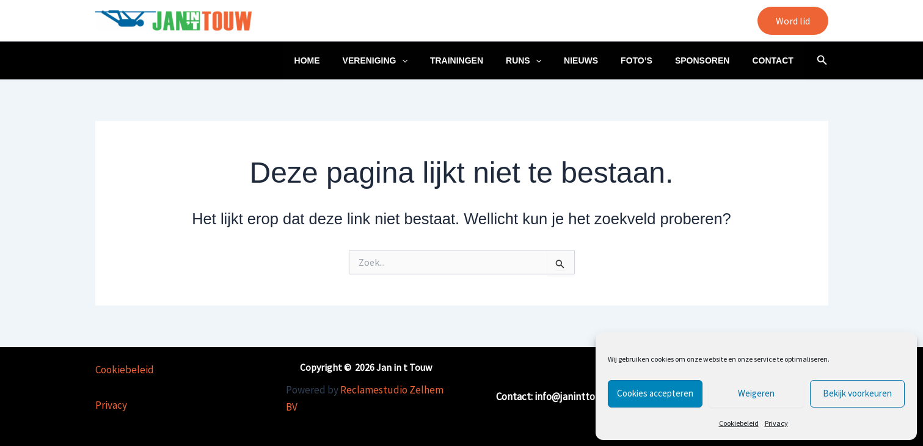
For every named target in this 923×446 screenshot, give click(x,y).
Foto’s (650, 60)
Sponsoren (710, 60)
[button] (792, 21)
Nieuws (600, 60)
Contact (775, 60)
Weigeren (756, 393)
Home (348, 60)
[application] (437, 60)
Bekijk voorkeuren (857, 393)
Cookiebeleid (739, 423)
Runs (548, 60)
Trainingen (486, 60)
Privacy (776, 423)
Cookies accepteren (655, 393)
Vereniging (410, 60)
